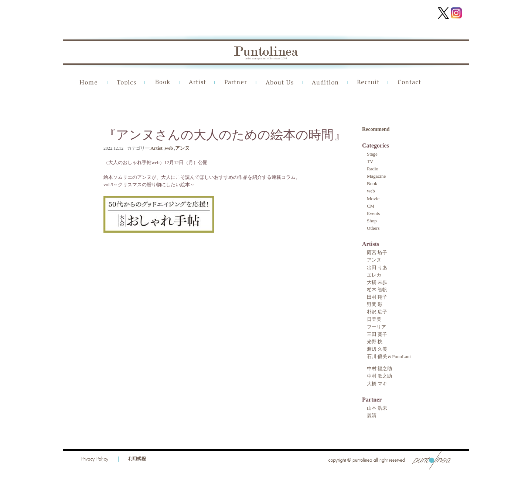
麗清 (371, 415)
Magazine (376, 176)
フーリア (376, 327)
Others (373, 228)
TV (370, 161)
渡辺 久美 (377, 349)
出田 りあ (377, 267)
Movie (373, 198)
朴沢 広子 (377, 312)
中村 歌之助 (379, 376)
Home (88, 82)
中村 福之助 (379, 368)
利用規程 (137, 459)
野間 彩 (374, 304)
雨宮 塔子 (377, 252)
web (169, 148)
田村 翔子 (377, 297)
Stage (372, 154)
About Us (279, 82)
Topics (126, 82)
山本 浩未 (377, 408)
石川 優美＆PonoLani (389, 356)
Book (162, 82)
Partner (235, 82)
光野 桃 (374, 341)
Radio (372, 168)
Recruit (368, 82)
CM (370, 206)
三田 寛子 (377, 334)
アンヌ (182, 148)
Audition (325, 82)
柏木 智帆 (377, 289)
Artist (197, 82)
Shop (372, 220)
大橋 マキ (377, 383)
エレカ (374, 275)
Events (373, 213)
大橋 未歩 (377, 282)
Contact (409, 82)
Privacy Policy (95, 459)
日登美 (374, 319)
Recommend (376, 129)
